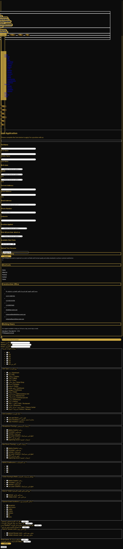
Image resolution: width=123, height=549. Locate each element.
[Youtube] (20, 35)
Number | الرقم (6, 345)
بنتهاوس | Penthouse (15, 390)
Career (4, 279)
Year (2, 181)
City (2, 197)
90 (9, 353)
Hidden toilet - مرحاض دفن (17, 497)
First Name (4, 151)
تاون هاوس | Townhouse (16, 388)
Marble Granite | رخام (15, 430)
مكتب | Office (12, 379)
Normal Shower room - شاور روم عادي (20, 533)
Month (3, 171)
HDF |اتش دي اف (13, 456)
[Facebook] (4, 105)
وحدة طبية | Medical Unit (16, 396)
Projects (4, 274)
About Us (4, 272)
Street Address (6, 191)
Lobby (10, 509)
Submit (6, 543)
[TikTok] (27, 35)
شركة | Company (13, 384)
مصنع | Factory (13, 402)
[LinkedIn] (3, 113)
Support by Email (9, 333)
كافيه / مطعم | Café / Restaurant (19, 404)
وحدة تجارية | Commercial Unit (18, 398)
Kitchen (10, 513)
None (10, 517)
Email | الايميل (6, 347)
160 (9, 357)
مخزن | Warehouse (14, 400)
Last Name (4, 161)
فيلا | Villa (11, 375)
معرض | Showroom (14, 406)
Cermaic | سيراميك (14, 434)
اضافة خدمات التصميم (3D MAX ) (12, 542)
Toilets (10, 511)
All (9, 515)
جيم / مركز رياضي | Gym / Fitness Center (22, 407)
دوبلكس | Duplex (13, 377)
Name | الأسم (6, 343)
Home (4, 270)
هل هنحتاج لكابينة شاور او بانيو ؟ (11, 527)
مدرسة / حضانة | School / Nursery (19, 409)
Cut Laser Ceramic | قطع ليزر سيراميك (20, 436)
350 (9, 362)
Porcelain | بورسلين (14, 432)
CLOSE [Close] (4, 547)
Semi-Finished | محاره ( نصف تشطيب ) (21, 420)
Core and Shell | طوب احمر (17, 418)
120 (9, 355)
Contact (4, 277)
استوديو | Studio (13, 386)
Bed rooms (11, 507)
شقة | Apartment (13, 373)
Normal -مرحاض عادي (15, 495)
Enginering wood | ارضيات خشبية (19, 440)
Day (2, 176)
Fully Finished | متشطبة (16, 422)
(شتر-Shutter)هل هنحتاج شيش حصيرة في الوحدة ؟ (17, 525)
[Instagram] (4, 116)
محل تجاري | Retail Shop (16, 382)
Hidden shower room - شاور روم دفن (20, 535)
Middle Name (5, 156)
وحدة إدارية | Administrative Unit (18, 394)
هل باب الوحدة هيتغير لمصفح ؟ (11, 522)
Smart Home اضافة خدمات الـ (11, 540)
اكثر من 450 (12, 364)
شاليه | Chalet (12, 392)
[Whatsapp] (4, 110)
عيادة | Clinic (12, 381)
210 (9, 358)
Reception (11, 506)
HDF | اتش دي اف (14, 438)
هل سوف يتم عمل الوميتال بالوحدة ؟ (13, 523)
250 (9, 360)
